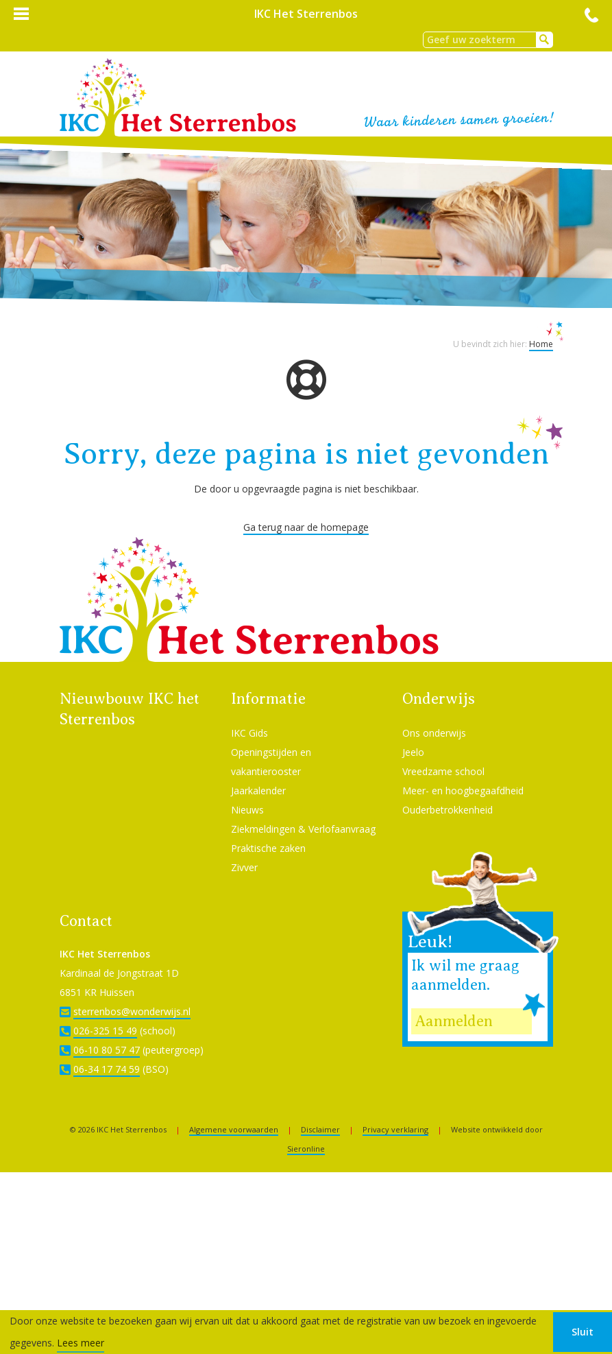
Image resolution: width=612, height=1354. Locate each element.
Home (541, 344)
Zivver (244, 867)
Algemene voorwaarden (233, 1129)
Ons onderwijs (434, 732)
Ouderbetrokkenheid (447, 809)
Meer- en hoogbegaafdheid (463, 790)
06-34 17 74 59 (106, 1069)
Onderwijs (438, 698)
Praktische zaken (268, 848)
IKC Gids (249, 732)
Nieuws (247, 809)
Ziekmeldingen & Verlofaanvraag (303, 828)
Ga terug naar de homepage (306, 527)
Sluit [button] (582, 1331)
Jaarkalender (258, 790)
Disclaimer (320, 1129)
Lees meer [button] (80, 1342)
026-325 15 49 (105, 1030)
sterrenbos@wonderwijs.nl (132, 1011)
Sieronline (306, 1148)
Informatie (268, 698)
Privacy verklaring (395, 1129)
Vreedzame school (443, 771)
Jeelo (413, 752)
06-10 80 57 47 (106, 1049)
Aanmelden (454, 1021)
